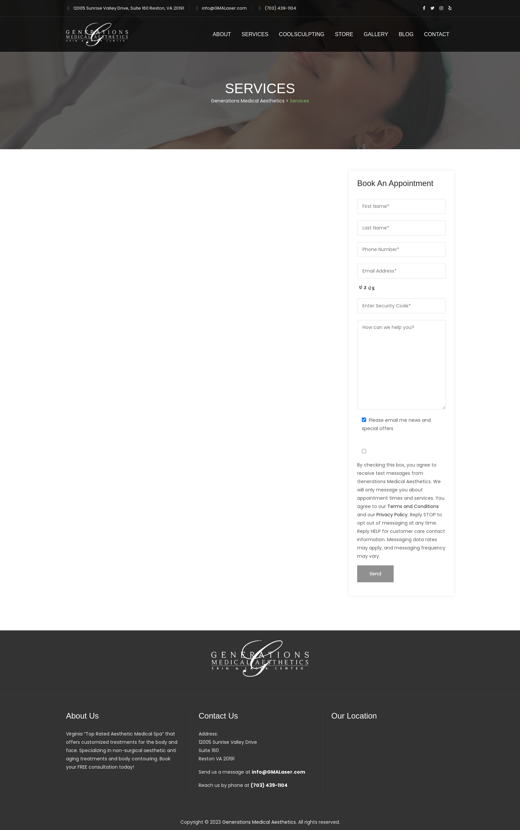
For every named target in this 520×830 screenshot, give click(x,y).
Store (344, 34)
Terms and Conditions (413, 506)
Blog (406, 34)
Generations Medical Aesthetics (259, 822)
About (222, 34)
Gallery (376, 34)
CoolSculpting (301, 34)
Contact (436, 34)
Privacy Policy (392, 514)
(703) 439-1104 (280, 8)
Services (254, 34)
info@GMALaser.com (224, 8)
